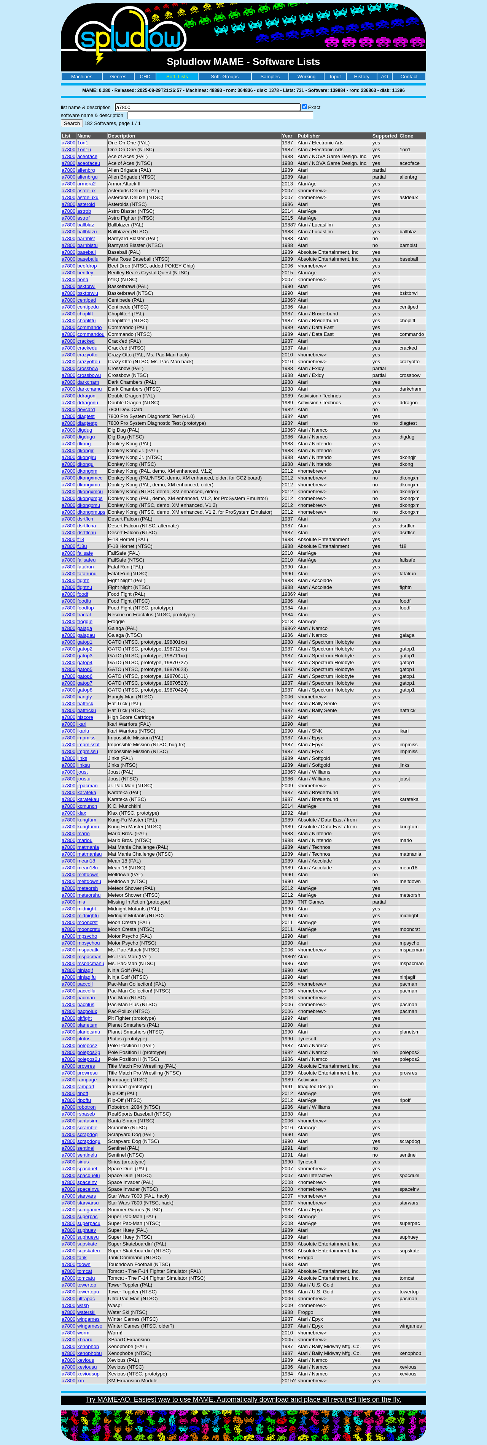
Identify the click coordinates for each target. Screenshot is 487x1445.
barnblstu (87, 245)
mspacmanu (90, 963)
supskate (87, 1244)
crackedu (87, 348)
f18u (82, 546)
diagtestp (87, 423)
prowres (86, 1066)
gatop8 (84, 690)
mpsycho (87, 936)
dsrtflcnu (86, 532)
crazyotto (87, 355)
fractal (84, 614)
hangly (84, 697)
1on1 (82, 143)
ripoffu (84, 1100)
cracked (86, 341)
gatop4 (84, 662)
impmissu (87, 751)
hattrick (85, 703)
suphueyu (88, 1237)
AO (384, 76)
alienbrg (86, 170)
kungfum (86, 820)
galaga (84, 628)
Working (306, 76)
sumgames (89, 1209)
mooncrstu (88, 929)
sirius (83, 1162)
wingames (88, 1319)
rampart (85, 1086)
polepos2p (88, 1052)
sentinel (85, 1148)
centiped (86, 300)
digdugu (86, 437)
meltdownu (89, 881)
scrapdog (87, 1134)
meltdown (88, 874)
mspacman (89, 956)
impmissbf (88, 744)
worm (83, 1333)
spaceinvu (88, 1189)
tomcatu (86, 1278)
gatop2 (84, 649)
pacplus (85, 1004)
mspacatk (88, 950)
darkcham (88, 382)
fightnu (84, 587)
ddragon (86, 396)
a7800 (68, 143)
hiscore (85, 717)
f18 (80, 539)
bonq (82, 279)
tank (82, 1257)
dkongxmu (88, 505)
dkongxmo (88, 484)
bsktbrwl (86, 286)
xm (80, 1380)
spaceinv (87, 1182)
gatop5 (84, 669)
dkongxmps (89, 498)
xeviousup (88, 1374)
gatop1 (84, 642)
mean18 (86, 861)
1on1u (84, 149)
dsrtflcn (85, 519)
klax (81, 813)
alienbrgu (87, 177)
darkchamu (89, 389)
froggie (84, 621)
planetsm (87, 1025)
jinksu (83, 765)
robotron (86, 1107)
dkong (84, 443)
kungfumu (88, 826)
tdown (84, 1264)
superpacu (88, 1223)
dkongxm (87, 471)
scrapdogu (88, 1141)
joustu (84, 779)
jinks (82, 758)
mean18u (87, 867)
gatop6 (84, 676)
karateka (86, 792)
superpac (87, 1216)
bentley (85, 272)
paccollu (86, 991)
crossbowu (89, 375)
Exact (314, 107)
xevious (85, 1360)
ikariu (83, 731)
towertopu (88, 1292)
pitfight (84, 1018)
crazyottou (88, 361)
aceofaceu (88, 163)
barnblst (86, 238)
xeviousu (87, 1367)
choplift (85, 314)
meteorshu (88, 895)
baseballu (88, 259)
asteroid (86, 204)
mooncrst (87, 922)
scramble (87, 1127)
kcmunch (87, 806)
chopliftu (86, 320)
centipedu (88, 307)
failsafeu (86, 560)
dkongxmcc (89, 478)
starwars (86, 1196)
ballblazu (87, 231)
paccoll (84, 984)
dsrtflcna (86, 526)
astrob (84, 211)
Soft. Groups (225, 76)
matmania (88, 847)
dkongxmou (90, 491)
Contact (409, 76)
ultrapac (86, 1298)
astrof (83, 218)
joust (82, 772)
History (361, 76)
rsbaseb (86, 1114)
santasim (87, 1121)
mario (83, 833)
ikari (81, 724)
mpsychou (88, 943)
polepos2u (88, 1059)
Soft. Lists (177, 76)
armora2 (86, 184)
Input (335, 76)
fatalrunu (87, 573)
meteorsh (87, 888)
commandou (91, 334)
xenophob (88, 1346)
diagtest (86, 416)
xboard (84, 1339)
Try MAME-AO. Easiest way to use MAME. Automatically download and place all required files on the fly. (243, 1399)
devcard (86, 409)
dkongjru (86, 457)
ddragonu (87, 402)
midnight (86, 909)
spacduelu (88, 1175)
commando (89, 327)
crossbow (87, 368)
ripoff (82, 1093)
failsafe (85, 553)
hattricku (86, 710)
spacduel (87, 1168)
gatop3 (84, 655)
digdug (84, 430)
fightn (83, 580)
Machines (81, 76)
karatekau (88, 799)
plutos (84, 1038)
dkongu (85, 464)
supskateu (88, 1250)
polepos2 (87, 1045)
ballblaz (85, 225)
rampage (87, 1080)
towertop (86, 1285)
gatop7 (84, 683)
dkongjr (85, 450)
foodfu (84, 601)
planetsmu (88, 1032)
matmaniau (89, 854)
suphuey (86, 1230)
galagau (86, 635)
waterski (86, 1312)
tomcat (84, 1271)
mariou (84, 840)
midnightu (88, 915)
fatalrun (85, 567)
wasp (83, 1305)
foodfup (85, 608)
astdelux (86, 190)
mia (81, 902)
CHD (145, 76)
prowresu (87, 1073)
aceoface (87, 156)
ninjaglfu (86, 977)
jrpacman (87, 785)
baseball (86, 252)
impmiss (86, 738)
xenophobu (89, 1353)
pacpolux (87, 1011)
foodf (82, 594)
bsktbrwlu (87, 293)
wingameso (89, 1326)
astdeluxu (88, 197)
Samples (270, 76)
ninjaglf (85, 970)
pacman (86, 997)
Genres (118, 76)
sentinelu (87, 1155)
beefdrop (87, 266)
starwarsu (88, 1203)
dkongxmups (91, 512)
